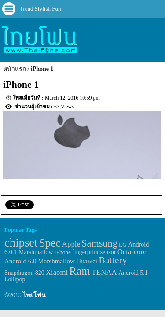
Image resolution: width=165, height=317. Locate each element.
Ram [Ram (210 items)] (79, 271)
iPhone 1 (42, 69)
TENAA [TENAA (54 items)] (104, 272)
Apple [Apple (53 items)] (71, 244)
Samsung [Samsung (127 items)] (99, 243)
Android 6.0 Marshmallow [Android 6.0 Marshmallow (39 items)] (39, 261)
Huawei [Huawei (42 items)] (86, 261)
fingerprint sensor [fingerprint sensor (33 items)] (94, 251)
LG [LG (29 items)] (123, 244)
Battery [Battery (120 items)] (113, 260)
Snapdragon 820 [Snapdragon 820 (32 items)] (24, 272)
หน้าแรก (14, 69)
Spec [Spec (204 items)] (50, 243)
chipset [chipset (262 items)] (21, 242)
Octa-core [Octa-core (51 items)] (132, 251)
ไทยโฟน (34, 295)
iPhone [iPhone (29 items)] (63, 252)
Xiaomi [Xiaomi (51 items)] (57, 272)
